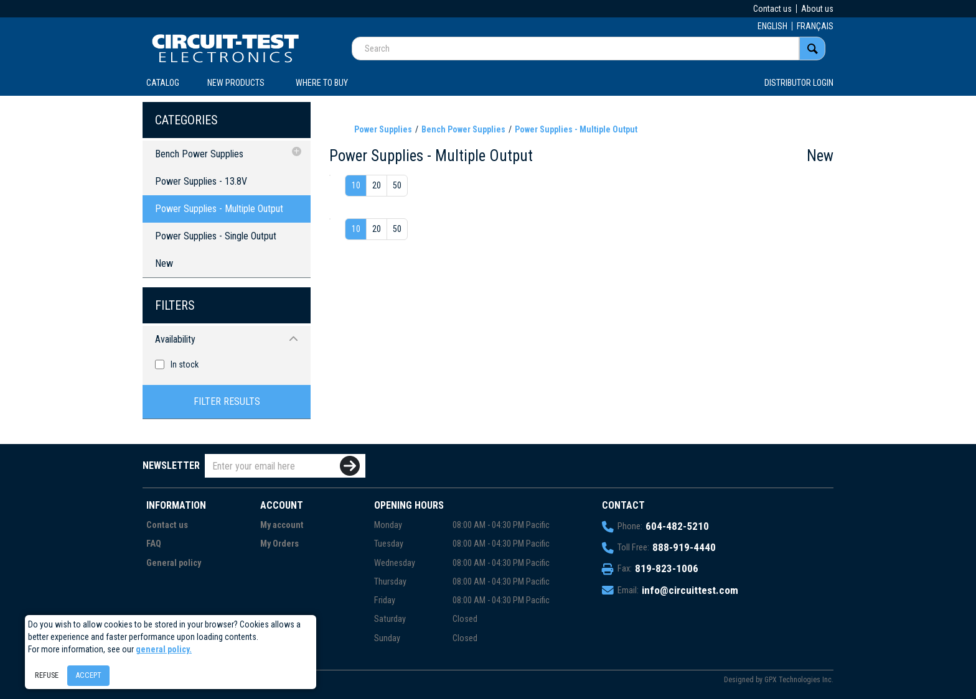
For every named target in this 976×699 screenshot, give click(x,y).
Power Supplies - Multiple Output (219, 209)
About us (817, 9)
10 (356, 185)
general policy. (164, 649)
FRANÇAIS (815, 26)
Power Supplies (383, 129)
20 (376, 185)
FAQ (153, 544)
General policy (173, 563)
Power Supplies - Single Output (215, 236)
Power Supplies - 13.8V (201, 181)
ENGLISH (772, 26)
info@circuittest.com (690, 590)
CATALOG (162, 83)
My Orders (279, 544)
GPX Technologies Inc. (798, 679)
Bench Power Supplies (199, 154)
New (164, 263)
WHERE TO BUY (322, 83)
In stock (185, 364)
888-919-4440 (684, 547)
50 (397, 185)
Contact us (772, 9)
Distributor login (798, 83)
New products (236, 83)
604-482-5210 (677, 526)
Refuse (47, 675)
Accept (88, 675)
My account (282, 525)
